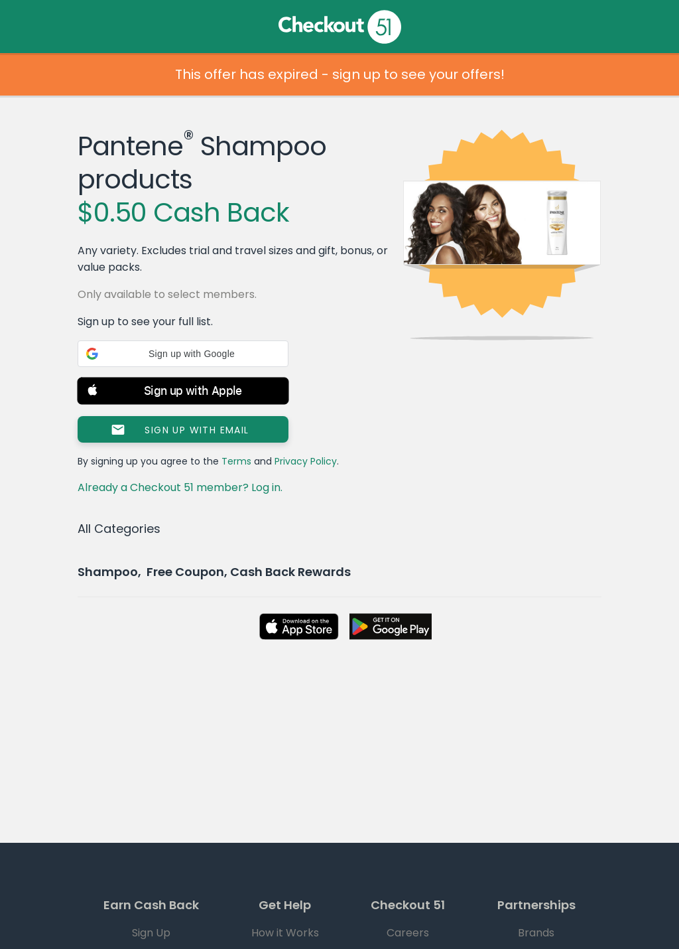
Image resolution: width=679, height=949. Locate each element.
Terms (236, 461)
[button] (183, 353)
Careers (408, 932)
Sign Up (151, 932)
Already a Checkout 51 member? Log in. (180, 487)
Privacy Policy (306, 461)
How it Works (285, 932)
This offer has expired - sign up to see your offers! (340, 74)
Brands (536, 932)
